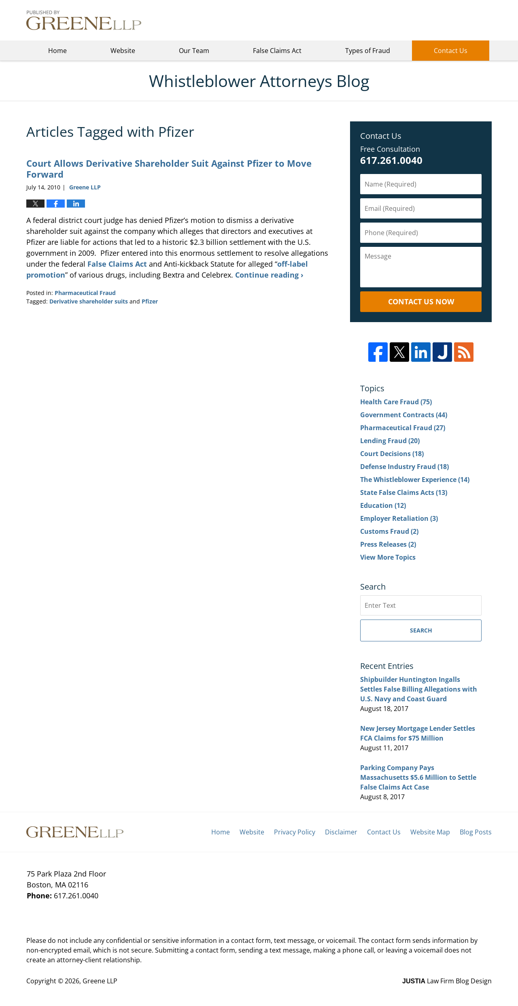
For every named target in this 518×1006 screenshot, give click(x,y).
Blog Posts (476, 832)
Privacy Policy (294, 832)
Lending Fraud (390, 440)
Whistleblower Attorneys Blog (83, 20)
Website (122, 50)
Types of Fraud (367, 50)
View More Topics (388, 557)
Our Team (194, 50)
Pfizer (150, 301)
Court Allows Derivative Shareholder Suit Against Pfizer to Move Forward (169, 168)
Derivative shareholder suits (88, 301)
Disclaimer (341, 832)
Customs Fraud (389, 531)
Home (57, 50)
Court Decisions (392, 453)
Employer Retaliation (399, 518)
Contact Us (450, 50)
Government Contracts (403, 414)
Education (383, 505)
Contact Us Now (421, 301)
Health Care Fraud (396, 401)
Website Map (430, 832)
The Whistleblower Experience (414, 479)
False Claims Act (277, 50)
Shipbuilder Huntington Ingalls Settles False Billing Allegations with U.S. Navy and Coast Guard (418, 689)
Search (421, 630)
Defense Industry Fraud (404, 466)
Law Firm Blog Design (447, 980)
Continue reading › (269, 275)
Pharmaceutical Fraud (85, 293)
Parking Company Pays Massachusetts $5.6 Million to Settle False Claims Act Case (418, 777)
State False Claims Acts (403, 492)
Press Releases (388, 544)
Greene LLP (451, 20)
